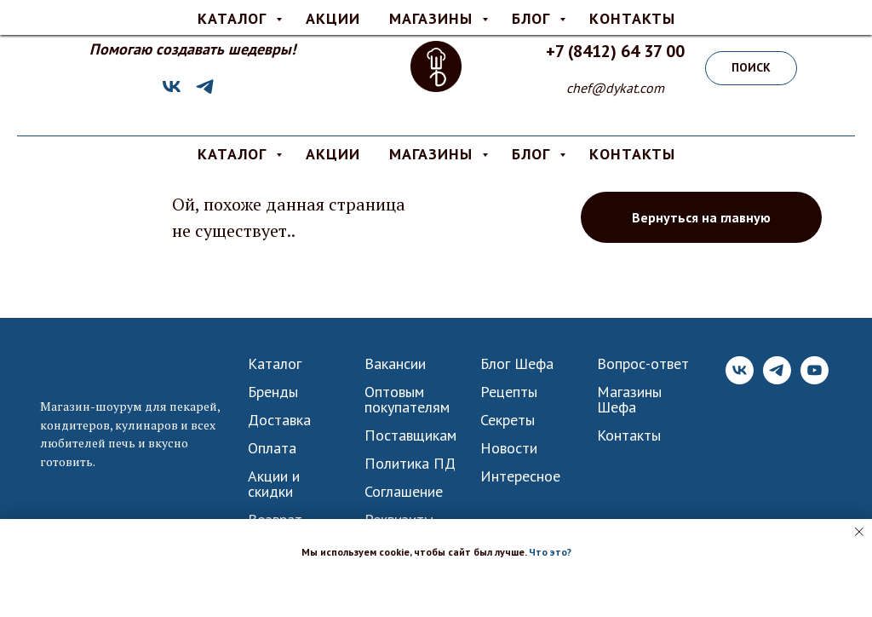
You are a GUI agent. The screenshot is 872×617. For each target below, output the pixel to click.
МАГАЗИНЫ (433, 154)
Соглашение (403, 491)
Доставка (279, 420)
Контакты (629, 435)
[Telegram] (204, 92)
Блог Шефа (517, 364)
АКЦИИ (333, 154)
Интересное (520, 476)
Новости (508, 448)
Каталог (274, 364)
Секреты (507, 420)
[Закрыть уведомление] (859, 531)
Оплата (272, 448)
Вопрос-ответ (643, 364)
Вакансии (395, 364)
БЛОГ (533, 154)
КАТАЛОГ (235, 154)
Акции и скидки (274, 484)
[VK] (171, 92)
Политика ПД (410, 463)
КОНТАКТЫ (632, 154)
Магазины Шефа (629, 399)
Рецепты (508, 392)
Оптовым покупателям (407, 399)
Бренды (273, 392)
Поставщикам (410, 435)
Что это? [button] (550, 551)
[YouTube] (814, 379)
